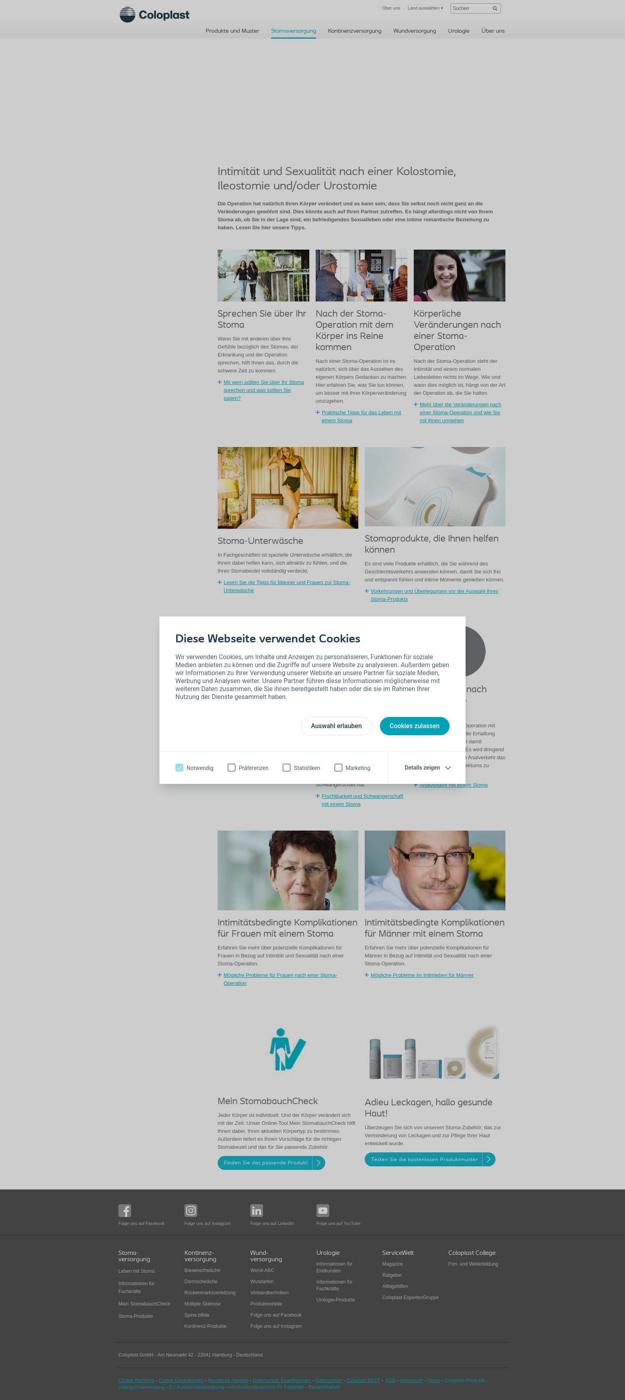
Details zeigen (422, 767)
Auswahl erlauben (336, 726)
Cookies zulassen (415, 726)
